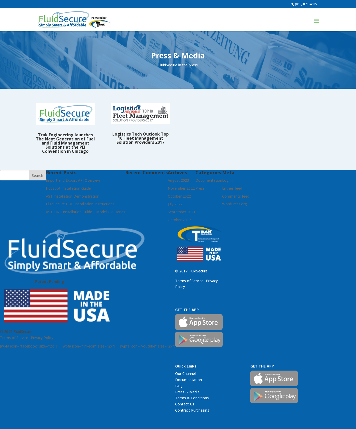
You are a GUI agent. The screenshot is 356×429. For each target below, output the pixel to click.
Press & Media (187, 392)
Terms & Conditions (192, 397)
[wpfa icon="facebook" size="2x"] (28, 346)
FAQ (178, 385)
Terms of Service (14, 337)
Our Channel (185, 373)
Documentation (188, 379)
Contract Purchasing (192, 410)
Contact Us (184, 404)
